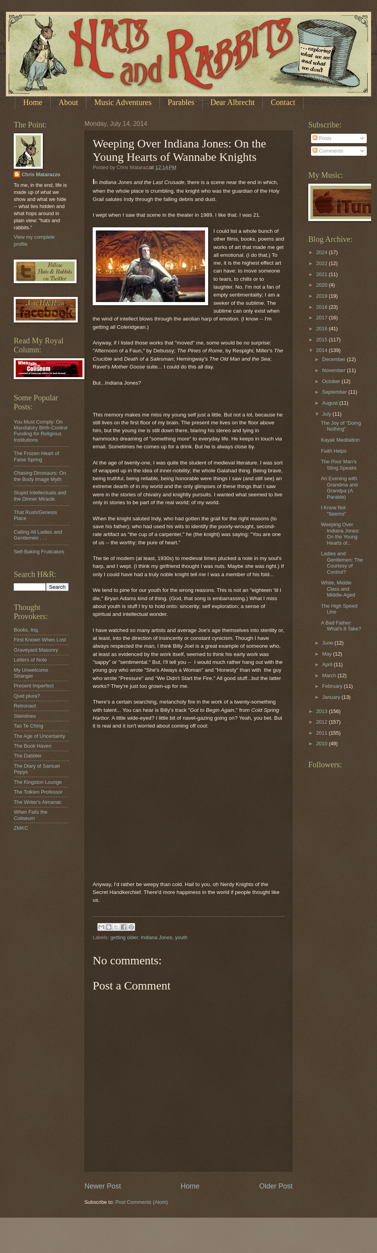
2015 (322, 340)
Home (32, 102)
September (335, 392)
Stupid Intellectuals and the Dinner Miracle (40, 495)
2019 (322, 296)
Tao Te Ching (28, 726)
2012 (322, 722)
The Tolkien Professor (38, 792)
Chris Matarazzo (41, 174)
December (334, 359)
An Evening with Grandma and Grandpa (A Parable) (339, 487)
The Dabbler (28, 756)
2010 (322, 743)
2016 (322, 329)
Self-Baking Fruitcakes (39, 552)
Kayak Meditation (340, 440)
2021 (322, 274)
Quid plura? (27, 696)
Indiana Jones (156, 937)
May (327, 654)
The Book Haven (32, 746)
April (327, 664)
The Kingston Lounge (38, 782)
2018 (322, 307)
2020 (322, 285)
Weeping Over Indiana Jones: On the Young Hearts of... (340, 533)
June (328, 643)
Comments (328, 151)
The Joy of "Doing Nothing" (341, 426)
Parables (181, 102)
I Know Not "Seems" (333, 510)
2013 (322, 711)
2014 (322, 350)
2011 (322, 733)
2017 (322, 318)
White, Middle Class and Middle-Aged (338, 589)
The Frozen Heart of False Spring (36, 456)
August (330, 403)
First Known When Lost (40, 640)
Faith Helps (333, 451)
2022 (322, 263)
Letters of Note (30, 660)
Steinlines (25, 716)
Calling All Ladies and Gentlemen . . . (38, 535)
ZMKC (21, 828)
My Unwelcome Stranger (31, 673)
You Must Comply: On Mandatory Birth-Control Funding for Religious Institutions (41, 431)
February (333, 686)
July (327, 414)
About (68, 102)
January (331, 697)
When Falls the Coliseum (31, 815)
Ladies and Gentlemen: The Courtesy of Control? (342, 563)
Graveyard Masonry (36, 650)
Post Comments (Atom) (141, 1202)
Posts (322, 138)
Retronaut (25, 706)
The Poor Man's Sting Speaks (339, 464)
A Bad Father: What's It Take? (341, 626)
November (334, 370)
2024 (322, 252)
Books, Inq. (26, 630)
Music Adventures (123, 102)
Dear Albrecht (232, 102)
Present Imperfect (34, 686)
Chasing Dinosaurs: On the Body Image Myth (40, 476)
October (331, 381)
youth (181, 937)
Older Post (276, 1186)
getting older (124, 937)
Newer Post (102, 1186)
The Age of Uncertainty (39, 736)
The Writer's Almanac (38, 802)
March (329, 675)
